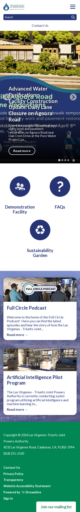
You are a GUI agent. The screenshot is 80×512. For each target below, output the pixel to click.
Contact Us (40, 25)
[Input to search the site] (40, 17)
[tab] (59, 160)
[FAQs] (60, 192)
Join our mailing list (56, 506)
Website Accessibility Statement (27, 486)
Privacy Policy (13, 474)
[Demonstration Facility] (20, 195)
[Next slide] (73, 97)
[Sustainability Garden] (40, 239)
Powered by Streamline (22, 492)
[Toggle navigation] (73, 6)
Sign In (8, 498)
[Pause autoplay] (73, 160)
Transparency (13, 480)
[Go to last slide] (6, 97)
